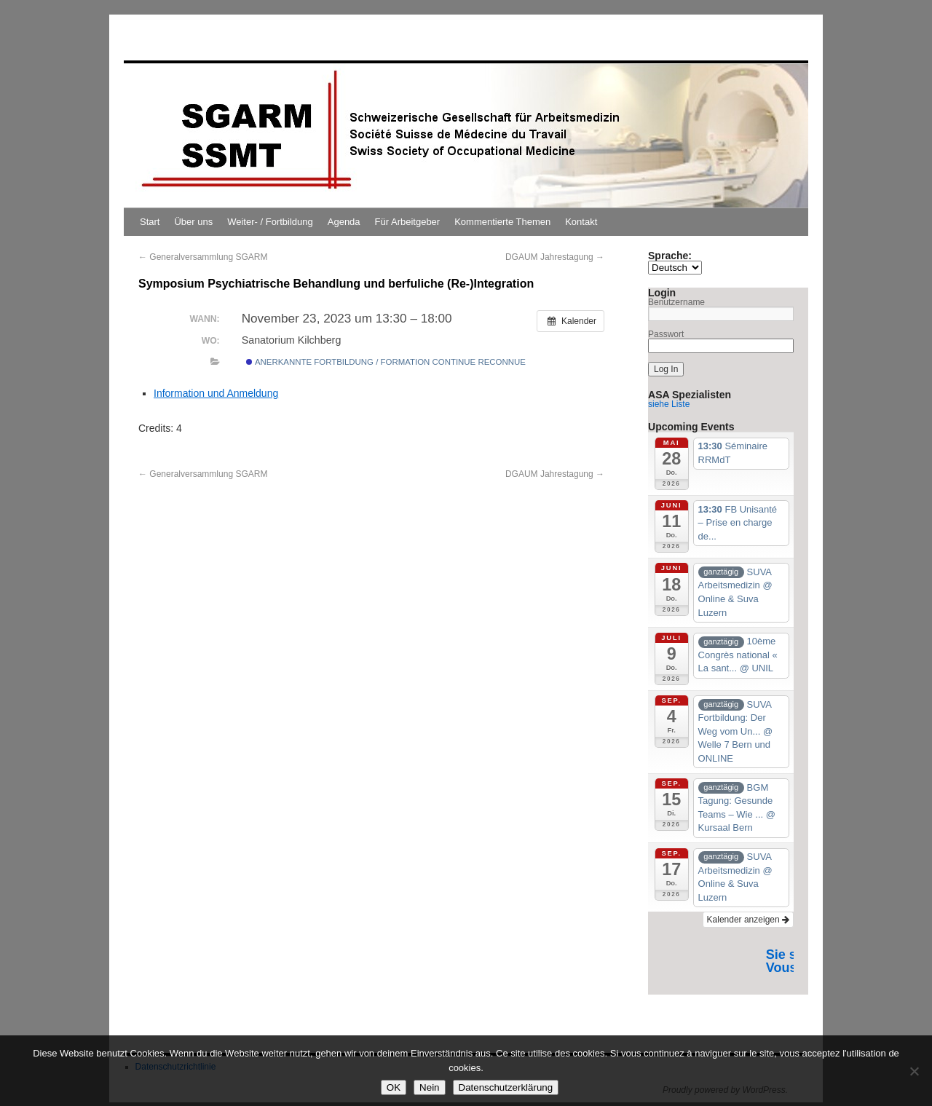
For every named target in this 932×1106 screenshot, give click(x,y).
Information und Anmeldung (216, 393)
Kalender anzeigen (748, 920)
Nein (429, 1087)
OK (393, 1087)
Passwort (666, 334)
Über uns (193, 221)
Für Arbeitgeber (408, 221)
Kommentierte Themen (502, 221)
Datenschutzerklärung (506, 1087)
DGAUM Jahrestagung (554, 257)
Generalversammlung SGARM (202, 257)
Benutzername (676, 302)
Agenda (344, 221)
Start (149, 221)
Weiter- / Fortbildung (270, 221)
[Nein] (914, 1071)
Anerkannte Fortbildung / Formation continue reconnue (386, 362)
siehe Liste (669, 404)
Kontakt (581, 221)
